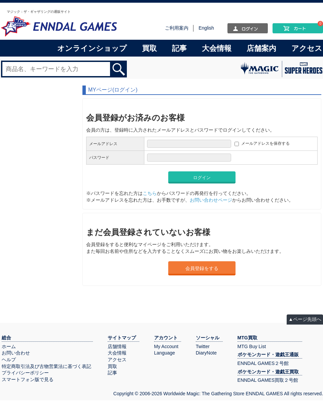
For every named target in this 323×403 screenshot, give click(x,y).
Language (164, 353)
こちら (150, 193)
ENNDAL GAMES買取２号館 (268, 380)
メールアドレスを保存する (265, 143)
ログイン (202, 177)
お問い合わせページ (211, 200)
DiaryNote (206, 353)
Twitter (203, 346)
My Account (166, 346)
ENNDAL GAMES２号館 (263, 363)
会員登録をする (201, 268)
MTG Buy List (252, 346)
